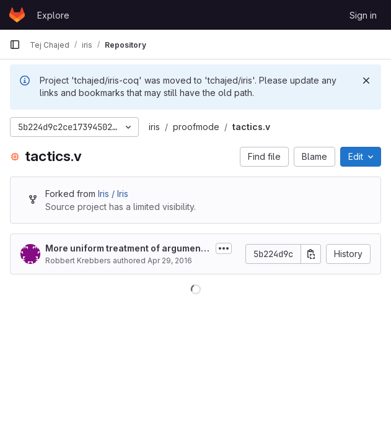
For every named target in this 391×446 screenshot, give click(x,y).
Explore (53, 15)
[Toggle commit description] (224, 248)
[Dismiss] (366, 80)
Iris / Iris (113, 193)
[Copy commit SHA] (311, 254)
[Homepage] (17, 15)
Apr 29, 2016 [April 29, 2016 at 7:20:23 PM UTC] (169, 260)
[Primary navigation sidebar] (15, 45)
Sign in (363, 15)
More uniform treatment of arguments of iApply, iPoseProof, (127, 249)
